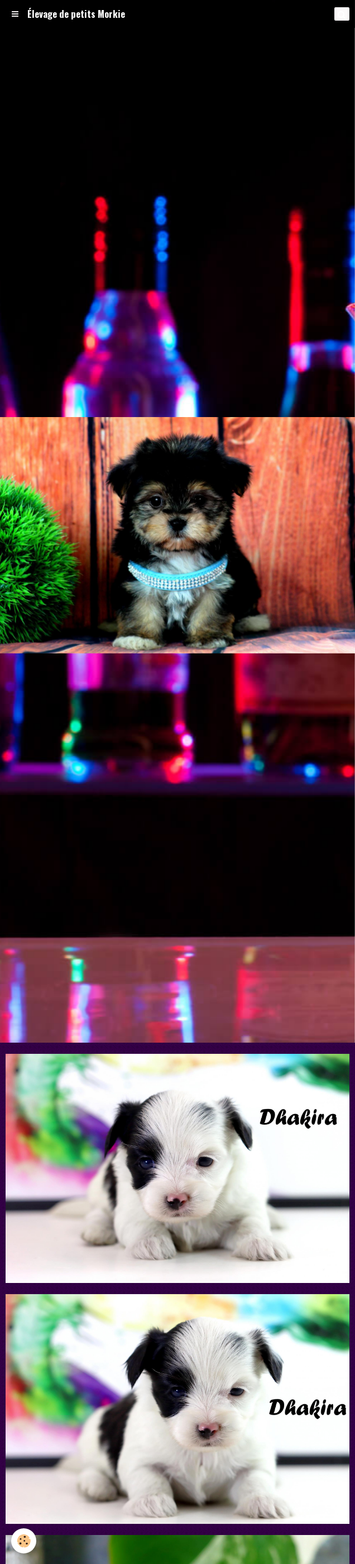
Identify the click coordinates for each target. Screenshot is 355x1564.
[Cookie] (23, 1540)
